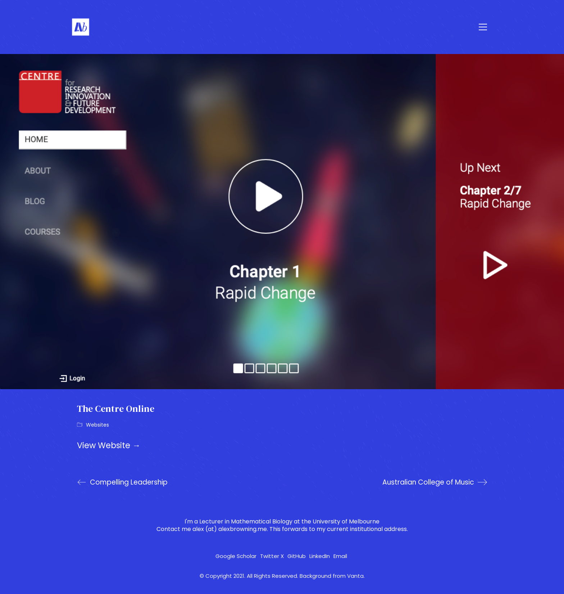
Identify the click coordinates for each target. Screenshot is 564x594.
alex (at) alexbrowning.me (229, 529)
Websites (97, 425)
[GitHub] (296, 556)
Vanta (355, 576)
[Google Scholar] (235, 556)
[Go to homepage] (81, 27)
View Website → (109, 445)
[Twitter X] (272, 556)
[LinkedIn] (319, 556)
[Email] (340, 556)
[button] (483, 27)
